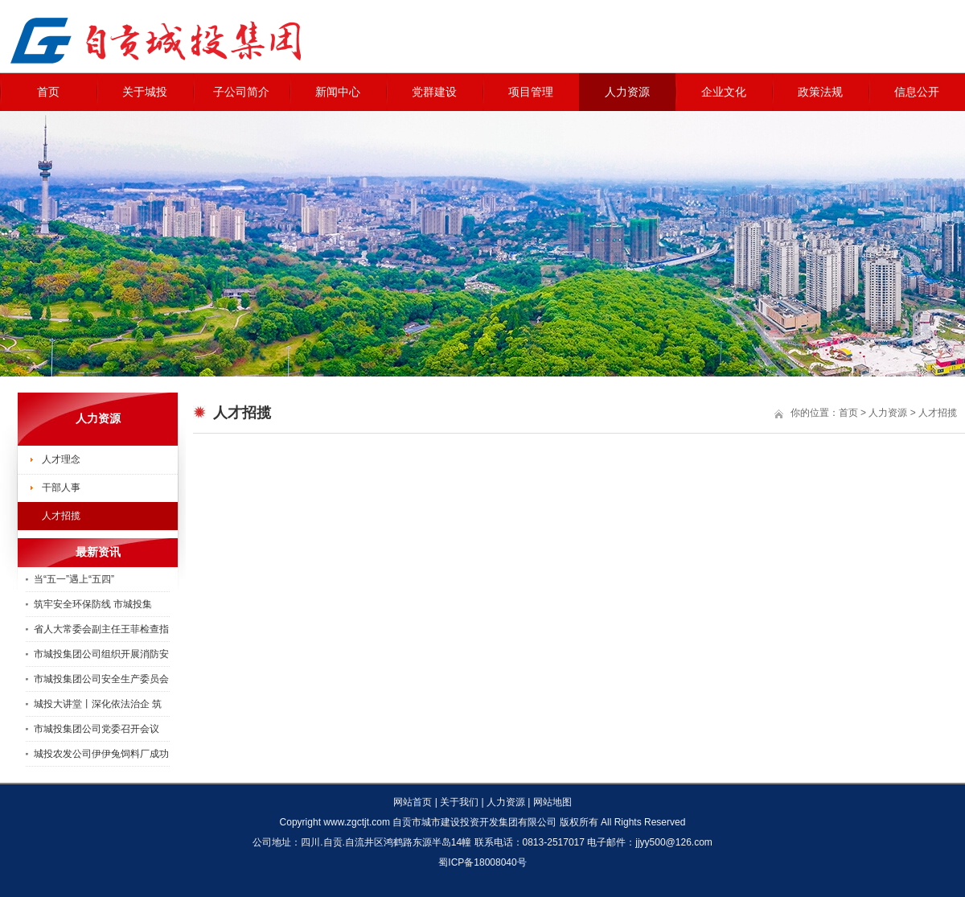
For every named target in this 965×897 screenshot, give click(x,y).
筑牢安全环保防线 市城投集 (93, 604)
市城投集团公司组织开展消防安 (101, 654)
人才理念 (61, 459)
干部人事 (61, 487)
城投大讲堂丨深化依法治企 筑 (98, 704)
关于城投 (144, 91)
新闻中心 (337, 91)
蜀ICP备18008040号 (482, 862)
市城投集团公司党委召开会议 (96, 728)
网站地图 (552, 802)
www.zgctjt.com (356, 822)
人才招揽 (61, 515)
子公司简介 (241, 91)
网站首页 (412, 802)
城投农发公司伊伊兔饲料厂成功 (101, 753)
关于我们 (459, 802)
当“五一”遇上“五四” (74, 579)
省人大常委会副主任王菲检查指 (101, 629)
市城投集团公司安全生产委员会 (101, 679)
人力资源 (627, 91)
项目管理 (530, 91)
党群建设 (434, 91)
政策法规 (820, 91)
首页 (48, 91)
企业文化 (723, 91)
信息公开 (916, 91)
